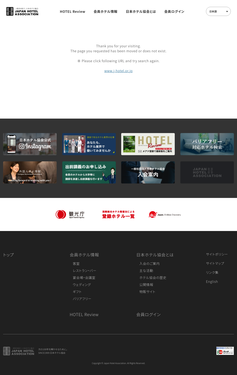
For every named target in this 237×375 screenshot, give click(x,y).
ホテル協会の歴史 (152, 277)
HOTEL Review (72, 11)
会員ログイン (174, 11)
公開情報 (146, 284)
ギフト (77, 291)
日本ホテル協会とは (141, 11)
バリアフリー (82, 298)
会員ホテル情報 (106, 11)
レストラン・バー (84, 270)
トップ (8, 255)
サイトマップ (215, 263)
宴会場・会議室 (84, 277)
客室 (76, 263)
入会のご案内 (149, 263)
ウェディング (82, 284)
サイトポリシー (217, 254)
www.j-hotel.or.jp (118, 70)
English (212, 281)
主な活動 (146, 270)
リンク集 (212, 272)
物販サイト (147, 291)
